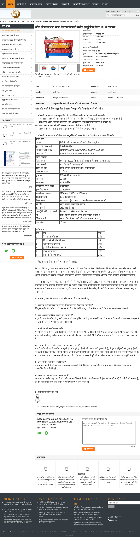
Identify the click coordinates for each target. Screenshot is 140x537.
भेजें (111, 507)
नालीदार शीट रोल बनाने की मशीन (12, 45)
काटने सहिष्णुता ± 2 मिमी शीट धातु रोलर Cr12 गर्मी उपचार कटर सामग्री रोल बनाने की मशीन (87, 481)
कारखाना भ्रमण (36, 4)
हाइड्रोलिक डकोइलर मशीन (10, 100)
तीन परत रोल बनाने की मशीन (11, 109)
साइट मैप (117, 517)
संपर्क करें (65, 4)
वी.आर (105, 4)
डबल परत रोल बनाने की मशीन (11, 49)
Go (137, 15)
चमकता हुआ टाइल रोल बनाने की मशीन (14, 40)
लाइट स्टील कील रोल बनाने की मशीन (13, 58)
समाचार (95, 4)
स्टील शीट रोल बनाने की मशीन (50, 407)
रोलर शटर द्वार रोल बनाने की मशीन (12, 63)
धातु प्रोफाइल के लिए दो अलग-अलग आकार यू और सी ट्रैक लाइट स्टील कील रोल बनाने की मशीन (88, 524)
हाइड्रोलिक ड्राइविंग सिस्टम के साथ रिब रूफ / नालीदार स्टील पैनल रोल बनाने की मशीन (52, 503)
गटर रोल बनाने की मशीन (9, 81)
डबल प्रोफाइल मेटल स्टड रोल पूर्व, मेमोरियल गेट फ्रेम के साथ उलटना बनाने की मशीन (87, 519)
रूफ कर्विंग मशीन (7, 104)
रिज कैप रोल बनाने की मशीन (11, 86)
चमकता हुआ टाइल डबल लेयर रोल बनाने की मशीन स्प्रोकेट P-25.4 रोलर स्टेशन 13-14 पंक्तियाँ (52, 515)
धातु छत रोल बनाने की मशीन (88, 407)
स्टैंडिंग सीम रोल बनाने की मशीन (11, 72)
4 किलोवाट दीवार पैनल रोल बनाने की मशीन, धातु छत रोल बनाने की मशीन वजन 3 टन (17, 516)
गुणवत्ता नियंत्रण (52, 4)
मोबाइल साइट (113, 520)
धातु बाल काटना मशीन (8, 95)
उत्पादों (10, 4)
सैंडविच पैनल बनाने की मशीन (11, 68)
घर (3, 4)
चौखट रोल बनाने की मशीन (10, 113)
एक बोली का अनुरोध (81, 4)
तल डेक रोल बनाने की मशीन (10, 77)
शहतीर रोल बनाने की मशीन (10, 54)
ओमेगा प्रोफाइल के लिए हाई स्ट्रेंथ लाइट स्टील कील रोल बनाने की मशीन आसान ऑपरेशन (87, 514)
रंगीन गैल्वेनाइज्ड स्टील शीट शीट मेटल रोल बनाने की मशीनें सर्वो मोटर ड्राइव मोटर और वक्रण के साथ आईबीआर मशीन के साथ (66, 482)
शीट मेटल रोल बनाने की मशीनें (20, 22)
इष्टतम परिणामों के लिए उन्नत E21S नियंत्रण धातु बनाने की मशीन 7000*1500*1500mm (46, 481)
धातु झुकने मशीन (7, 91)
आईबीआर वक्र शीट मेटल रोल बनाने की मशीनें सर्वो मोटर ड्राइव (108, 479)
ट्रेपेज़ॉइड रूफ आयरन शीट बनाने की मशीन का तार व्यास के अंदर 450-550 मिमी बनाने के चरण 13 (18, 504)
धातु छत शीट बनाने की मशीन (69, 407)
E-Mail (110, 517)
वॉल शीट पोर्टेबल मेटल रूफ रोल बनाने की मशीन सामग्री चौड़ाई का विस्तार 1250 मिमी (53, 509)
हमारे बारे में (21, 4)
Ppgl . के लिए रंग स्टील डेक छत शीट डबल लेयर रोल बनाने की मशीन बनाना (53, 521)
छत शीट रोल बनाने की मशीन (10, 35)
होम (1, 22)
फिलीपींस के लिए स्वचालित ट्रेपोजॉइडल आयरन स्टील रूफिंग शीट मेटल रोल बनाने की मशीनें (18, 511)
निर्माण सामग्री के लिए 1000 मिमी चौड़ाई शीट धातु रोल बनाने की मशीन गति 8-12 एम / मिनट (18, 521)
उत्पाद (6, 22)
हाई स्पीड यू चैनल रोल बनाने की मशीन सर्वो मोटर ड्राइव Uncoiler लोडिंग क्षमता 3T (88, 508)
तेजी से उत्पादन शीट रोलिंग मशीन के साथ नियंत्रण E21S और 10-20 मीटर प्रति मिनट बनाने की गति (129, 481)
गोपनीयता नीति (7, 532)
